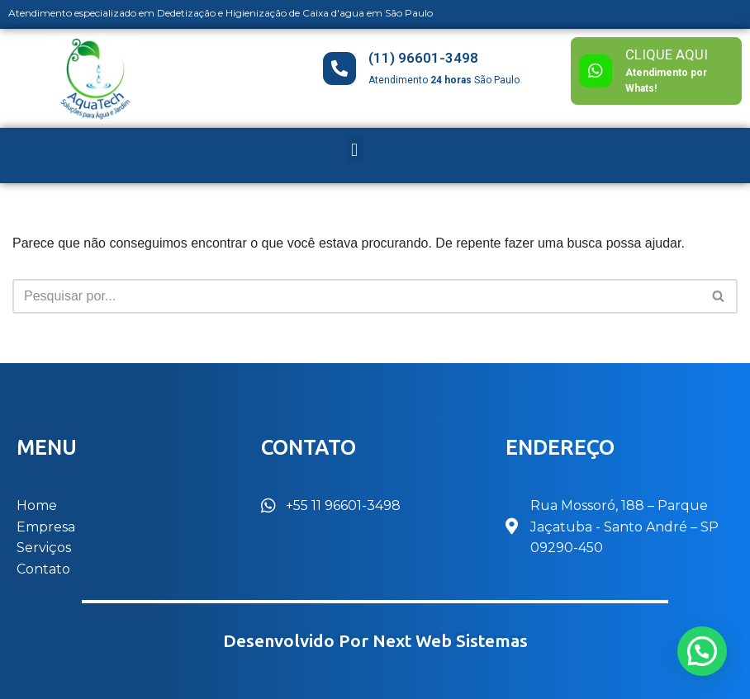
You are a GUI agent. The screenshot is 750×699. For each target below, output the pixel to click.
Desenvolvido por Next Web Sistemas (375, 641)
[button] (354, 149)
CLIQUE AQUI (666, 54)
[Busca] (356, 296)
